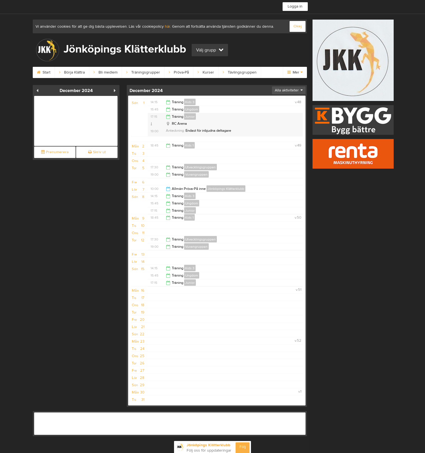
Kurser (206, 72)
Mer (295, 72)
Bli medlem (105, 72)
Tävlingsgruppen (240, 72)
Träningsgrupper (143, 72)
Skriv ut (97, 152)
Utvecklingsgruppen (200, 167)
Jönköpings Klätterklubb (226, 189)
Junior (190, 116)
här (167, 26)
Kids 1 (189, 145)
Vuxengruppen (196, 174)
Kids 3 (189, 102)
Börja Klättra (72, 72)
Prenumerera (55, 152)
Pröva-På (179, 72)
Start (43, 72)
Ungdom (191, 109)
